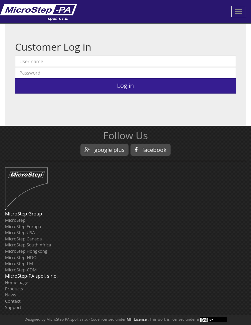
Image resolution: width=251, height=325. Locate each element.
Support (13, 307)
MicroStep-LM (19, 263)
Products (14, 289)
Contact (13, 301)
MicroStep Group (23, 213)
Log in (125, 86)
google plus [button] (104, 150)
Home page (16, 282)
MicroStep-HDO (21, 257)
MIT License (137, 319)
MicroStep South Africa (28, 245)
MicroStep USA (20, 232)
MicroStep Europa (23, 226)
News (10, 295)
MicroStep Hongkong (26, 251)
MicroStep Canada (23, 239)
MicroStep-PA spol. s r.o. (31, 276)
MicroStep (15, 220)
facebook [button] (151, 150)
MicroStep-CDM (21, 270)
